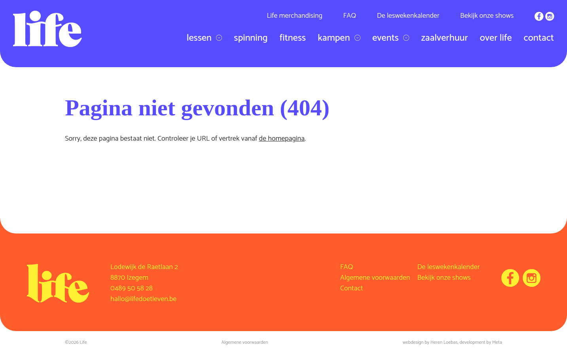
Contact (539, 38)
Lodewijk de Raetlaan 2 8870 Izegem (144, 272)
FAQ (349, 16)
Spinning (250, 38)
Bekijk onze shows (487, 16)
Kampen (339, 38)
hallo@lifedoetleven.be (143, 299)
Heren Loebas (444, 342)
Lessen (204, 38)
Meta (497, 342)
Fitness (292, 38)
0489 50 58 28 (131, 288)
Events (390, 38)
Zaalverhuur (444, 38)
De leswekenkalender (408, 16)
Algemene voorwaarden (375, 278)
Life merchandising (294, 16)
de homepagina (281, 139)
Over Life (496, 38)
